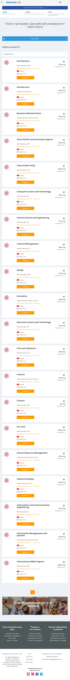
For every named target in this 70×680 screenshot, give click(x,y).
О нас (29, 654)
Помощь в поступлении (35, 628)
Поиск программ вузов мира (12, 628)
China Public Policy (26, 165)
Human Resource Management (32, 453)
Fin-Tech (21, 426)
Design (20, 270)
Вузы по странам (12, 640)
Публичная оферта (52, 656)
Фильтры (35, 38)
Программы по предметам (12, 636)
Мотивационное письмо (35, 638)
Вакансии (29, 659)
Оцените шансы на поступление (35, 7)
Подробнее (25, 77)
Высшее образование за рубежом (58, 628)
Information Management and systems (32, 534)
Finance (21, 374)
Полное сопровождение (35, 640)
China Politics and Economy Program (35, 139)
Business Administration (29, 113)
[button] (35, 54)
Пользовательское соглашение (52, 654)
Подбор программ (35, 633)
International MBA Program (30, 561)
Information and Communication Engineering (33, 506)
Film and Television (26, 348)
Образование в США (57, 636)
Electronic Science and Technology (34, 322)
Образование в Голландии (58, 640)
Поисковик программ (12, 633)
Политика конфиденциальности (52, 659)
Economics (22, 296)
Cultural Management (28, 244)
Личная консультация (35, 636)
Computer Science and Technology (34, 191)
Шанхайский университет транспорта (28, 68)
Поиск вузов (12, 638)
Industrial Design (25, 479)
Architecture (23, 61)
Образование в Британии (58, 638)
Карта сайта (29, 662)
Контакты (29, 656)
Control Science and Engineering (33, 217)
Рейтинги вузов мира (57, 633)
